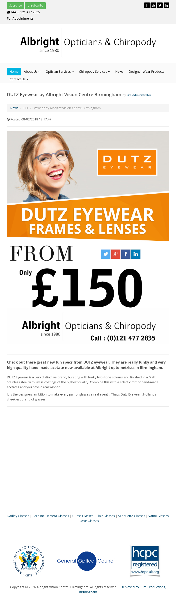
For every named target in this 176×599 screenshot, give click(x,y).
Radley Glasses (18, 516)
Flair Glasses (106, 516)
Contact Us (19, 79)
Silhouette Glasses (131, 516)
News (119, 71)
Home (14, 71)
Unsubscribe (35, 5)
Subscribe (15, 5)
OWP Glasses (89, 521)
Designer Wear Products (146, 71)
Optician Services (60, 71)
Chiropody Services (94, 71)
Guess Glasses (82, 516)
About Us (32, 71)
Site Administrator (138, 95)
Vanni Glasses (159, 516)
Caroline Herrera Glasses (50, 516)
